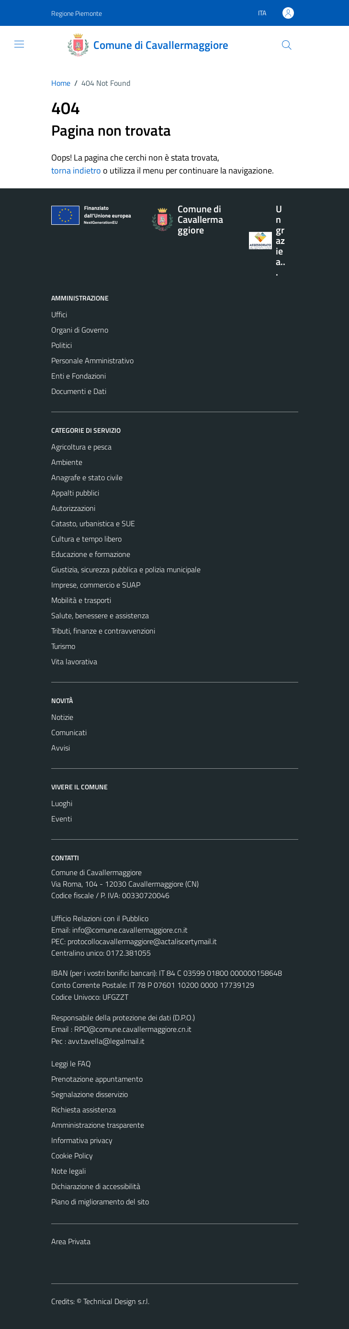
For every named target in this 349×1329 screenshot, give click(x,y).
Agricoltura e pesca (81, 446)
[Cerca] (286, 45)
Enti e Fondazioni (78, 375)
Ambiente (66, 462)
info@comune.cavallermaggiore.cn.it (130, 930)
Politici (61, 345)
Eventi (61, 818)
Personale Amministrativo (92, 360)
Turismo (63, 646)
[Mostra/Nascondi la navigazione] (19, 44)
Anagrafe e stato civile (87, 477)
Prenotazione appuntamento (97, 1079)
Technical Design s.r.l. (116, 1301)
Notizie (62, 717)
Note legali (68, 1171)
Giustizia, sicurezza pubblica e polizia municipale (126, 569)
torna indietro (76, 170)
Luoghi (61, 803)
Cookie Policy (72, 1155)
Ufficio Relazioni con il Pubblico (99, 918)
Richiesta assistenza (83, 1109)
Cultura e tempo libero (86, 538)
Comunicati (69, 732)
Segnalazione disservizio (89, 1094)
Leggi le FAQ (71, 1063)
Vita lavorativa (74, 661)
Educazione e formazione (90, 554)
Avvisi (60, 747)
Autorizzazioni (73, 508)
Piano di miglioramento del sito (100, 1201)
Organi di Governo (79, 329)
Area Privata (70, 1241)
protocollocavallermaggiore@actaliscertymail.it (142, 941)
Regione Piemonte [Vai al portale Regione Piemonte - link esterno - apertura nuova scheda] (76, 13)
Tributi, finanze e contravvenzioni (103, 630)
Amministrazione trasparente (97, 1125)
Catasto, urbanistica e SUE (93, 523)
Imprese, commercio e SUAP (95, 584)
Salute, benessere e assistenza (100, 615)
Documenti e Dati (78, 391)
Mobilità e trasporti (81, 600)
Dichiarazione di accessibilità (95, 1186)
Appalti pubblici (75, 492)
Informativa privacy (82, 1140)
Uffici (59, 314)
